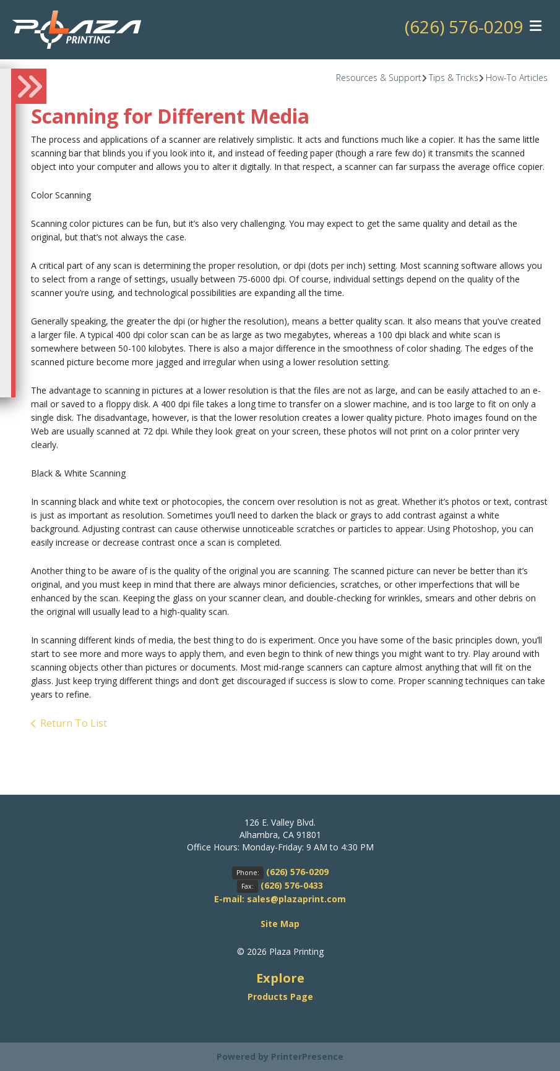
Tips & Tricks (453, 77)
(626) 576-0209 (464, 26)
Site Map (280, 923)
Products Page (280, 996)
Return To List (73, 723)
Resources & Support (378, 77)
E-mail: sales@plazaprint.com (280, 899)
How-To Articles (517, 77)
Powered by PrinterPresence (280, 1056)
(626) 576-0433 (292, 885)
